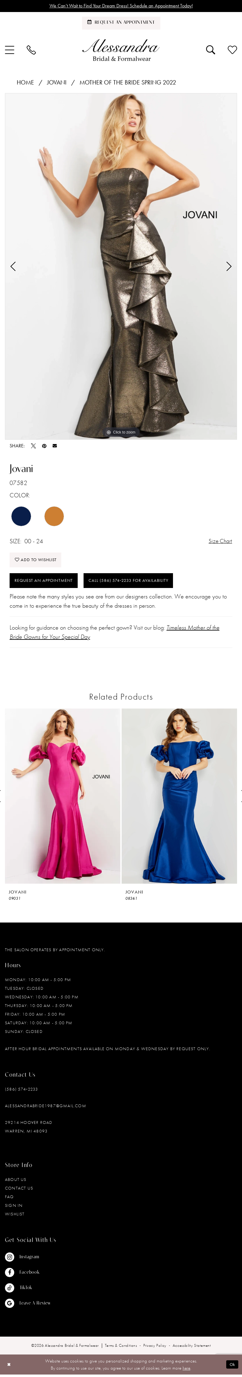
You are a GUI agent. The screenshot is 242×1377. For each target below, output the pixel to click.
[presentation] (62, 798)
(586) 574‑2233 (21, 1091)
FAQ (9, 1199)
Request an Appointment (46, 583)
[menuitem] (31, 50)
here (186, 1370)
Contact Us (19, 1190)
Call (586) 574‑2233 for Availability (136, 583)
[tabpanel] (121, 267)
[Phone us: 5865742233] (31, 50)
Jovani (57, 83)
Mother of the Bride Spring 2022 (128, 83)
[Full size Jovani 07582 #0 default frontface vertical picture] (121, 267)
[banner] (121, 50)
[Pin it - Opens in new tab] (44, 446)
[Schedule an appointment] (121, 23)
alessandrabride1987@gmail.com (45, 1108)
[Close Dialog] (9, 1367)
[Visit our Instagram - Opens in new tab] (28, 1259)
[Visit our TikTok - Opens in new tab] (28, 1290)
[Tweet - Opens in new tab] (33, 446)
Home (25, 83)
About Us (16, 1182)
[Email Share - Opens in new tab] (55, 446)
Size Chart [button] (219, 542)
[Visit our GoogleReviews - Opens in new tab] (28, 1305)
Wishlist (15, 1216)
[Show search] (211, 50)
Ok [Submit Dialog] (232, 1367)
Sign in (14, 1208)
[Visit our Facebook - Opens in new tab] (28, 1275)
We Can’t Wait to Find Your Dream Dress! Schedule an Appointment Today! (121, 6)
